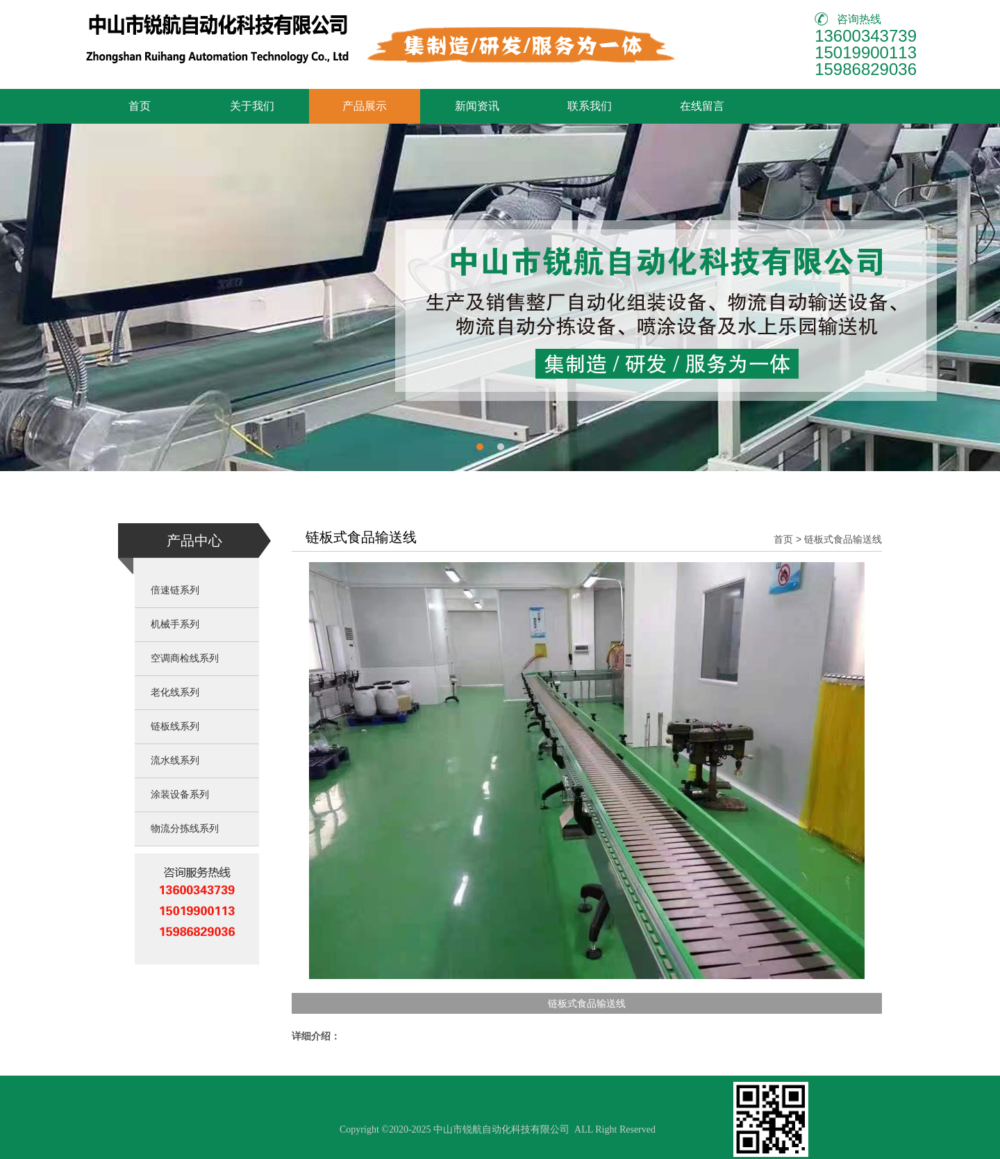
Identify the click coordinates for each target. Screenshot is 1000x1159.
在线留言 (702, 106)
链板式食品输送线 (843, 539)
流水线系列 (175, 760)
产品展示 (364, 106)
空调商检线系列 (185, 658)
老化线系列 (175, 692)
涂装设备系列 (180, 794)
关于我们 (252, 106)
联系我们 (589, 106)
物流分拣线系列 (185, 828)
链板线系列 (175, 726)
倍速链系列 (175, 590)
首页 (139, 106)
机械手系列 (175, 624)
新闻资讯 (477, 106)
